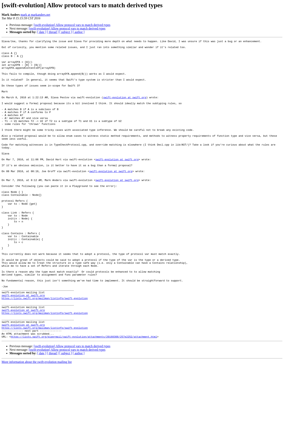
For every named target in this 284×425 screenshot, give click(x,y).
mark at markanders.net (35, 14)
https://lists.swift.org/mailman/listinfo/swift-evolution (45, 350)
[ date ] (41, 32)
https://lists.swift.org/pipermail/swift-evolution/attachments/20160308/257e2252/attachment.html (84, 396)
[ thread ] (53, 32)
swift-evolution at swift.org (124, 109)
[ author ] (79, 32)
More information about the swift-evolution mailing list (37, 421)
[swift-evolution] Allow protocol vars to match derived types (72, 25)
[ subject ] (65, 32)
